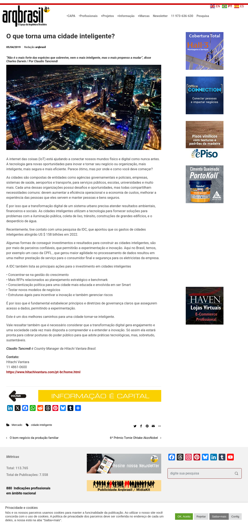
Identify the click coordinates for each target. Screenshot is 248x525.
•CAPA (70, 16)
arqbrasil (40, 47)
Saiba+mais (219, 516)
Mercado (17, 424)
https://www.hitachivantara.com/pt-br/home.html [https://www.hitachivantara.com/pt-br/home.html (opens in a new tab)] (43, 372)
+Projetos (107, 16)
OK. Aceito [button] (184, 516)
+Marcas (144, 16)
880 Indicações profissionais (28, 488)
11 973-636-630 (182, 16)
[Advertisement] (193, 249)
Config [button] (235, 516)
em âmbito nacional (21, 493)
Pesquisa (202, 16)
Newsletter (160, 16)
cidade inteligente (41, 424)
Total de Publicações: (22, 475)
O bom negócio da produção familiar (34, 438)
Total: (11, 468)
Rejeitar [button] (201, 516)
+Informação (125, 16)
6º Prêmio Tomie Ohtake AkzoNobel (134, 438)
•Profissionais (88, 16)
